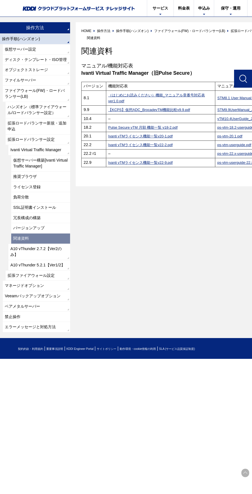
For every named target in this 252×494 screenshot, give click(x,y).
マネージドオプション (27, 335)
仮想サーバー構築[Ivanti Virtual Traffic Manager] (37, 192)
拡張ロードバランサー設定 (35, 165)
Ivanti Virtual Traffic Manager (39, 177)
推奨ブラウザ (26, 206)
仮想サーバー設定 (23, 51)
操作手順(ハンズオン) (24, 39)
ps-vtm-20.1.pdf (231, 136)
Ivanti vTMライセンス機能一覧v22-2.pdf (143, 144)
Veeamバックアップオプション (34, 350)
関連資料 (22, 275)
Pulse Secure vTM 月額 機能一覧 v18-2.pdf (146, 127)
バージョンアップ (31, 264)
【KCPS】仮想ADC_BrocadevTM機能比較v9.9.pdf (153, 109)
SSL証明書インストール (37, 241)
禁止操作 (14, 376)
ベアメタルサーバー (25, 365)
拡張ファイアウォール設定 (35, 323)
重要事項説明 (68, 410)
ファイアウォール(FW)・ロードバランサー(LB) (34, 107)
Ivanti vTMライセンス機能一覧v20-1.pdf (143, 136)
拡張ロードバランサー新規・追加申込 (37, 150)
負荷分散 (22, 229)
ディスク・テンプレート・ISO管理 (36, 66)
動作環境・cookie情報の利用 (180, 410)
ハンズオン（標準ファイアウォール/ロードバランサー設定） (37, 129)
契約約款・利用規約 (35, 410)
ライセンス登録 (29, 218)
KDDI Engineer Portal (102, 410)
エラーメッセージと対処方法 (34, 388)
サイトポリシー (138, 410)
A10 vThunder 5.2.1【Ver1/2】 (30, 309)
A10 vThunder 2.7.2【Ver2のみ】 (37, 290)
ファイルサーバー (23, 92)
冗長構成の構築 (29, 252)
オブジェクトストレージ (29, 80)
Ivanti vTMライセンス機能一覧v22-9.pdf (143, 162)
